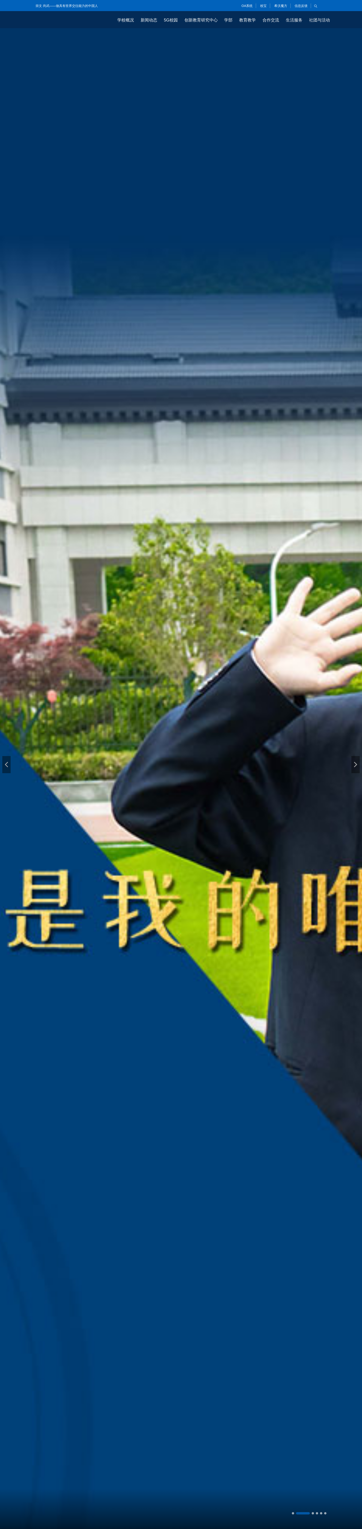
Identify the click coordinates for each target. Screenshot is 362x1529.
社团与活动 (319, 20)
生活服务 (294, 20)
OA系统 (247, 6)
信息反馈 (301, 6)
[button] (6, 764)
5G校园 (171, 20)
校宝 (263, 6)
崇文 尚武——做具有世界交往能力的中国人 (67, 6)
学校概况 (125, 20)
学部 (228, 20)
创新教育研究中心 (201, 20)
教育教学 (247, 20)
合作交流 (270, 20)
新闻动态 (149, 20)
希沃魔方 (280, 6)
